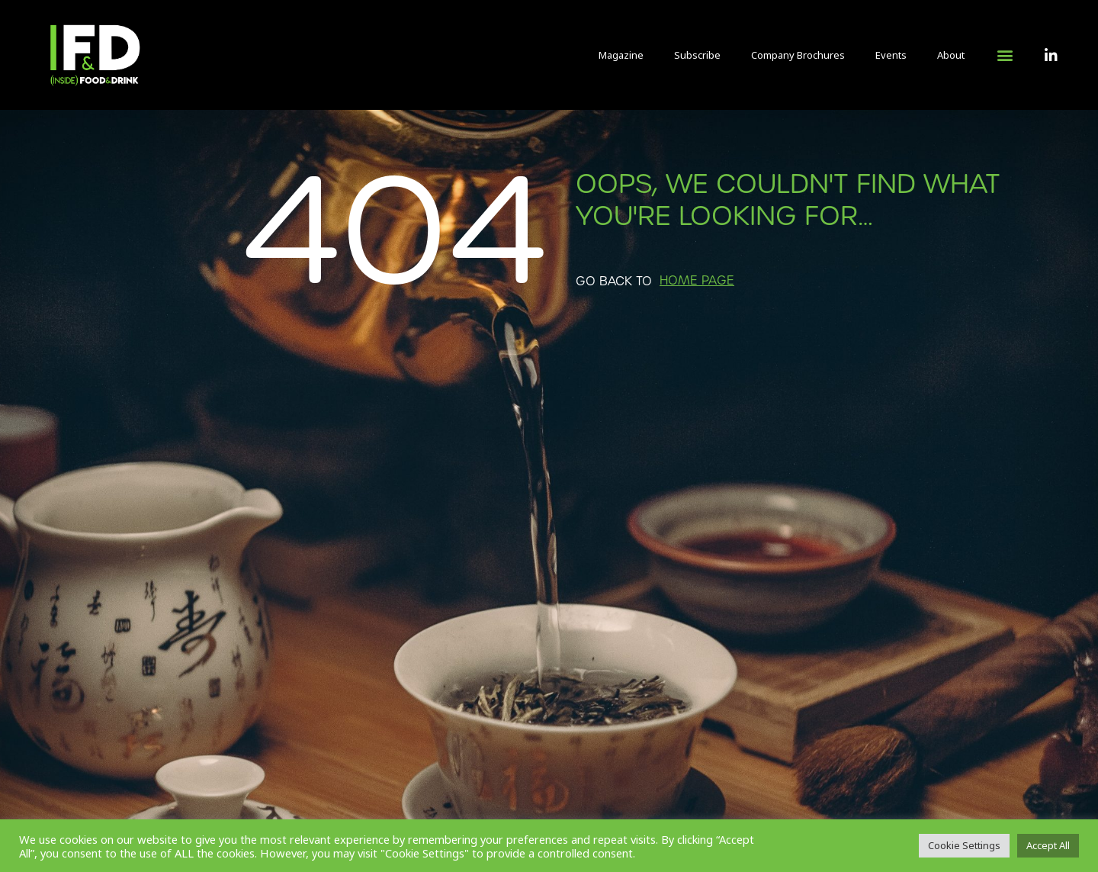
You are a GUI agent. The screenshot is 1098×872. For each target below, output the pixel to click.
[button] (1005, 55)
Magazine (621, 55)
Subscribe (697, 55)
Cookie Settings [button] (964, 845)
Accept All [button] (1048, 845)
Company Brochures (798, 55)
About (951, 55)
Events (891, 55)
